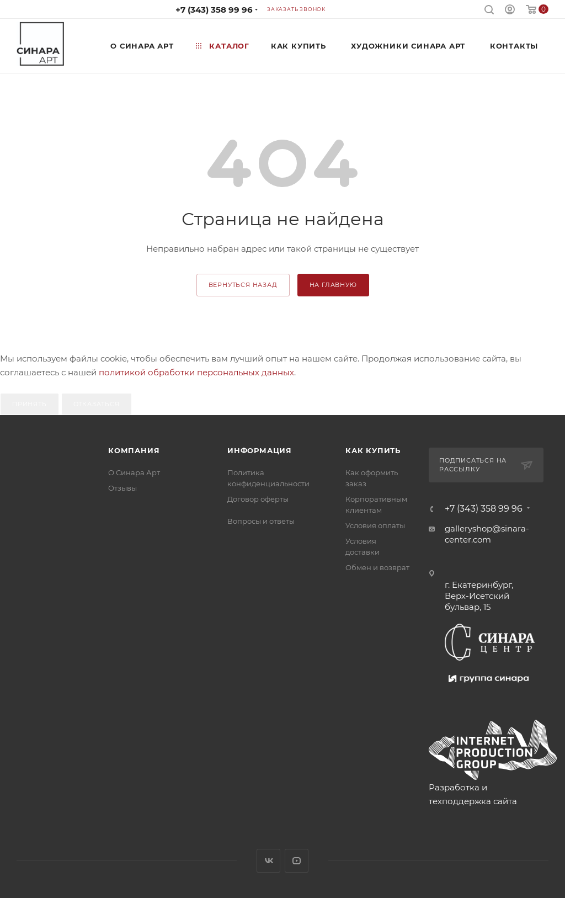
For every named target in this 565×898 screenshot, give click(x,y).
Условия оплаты (375, 525)
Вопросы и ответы (261, 521)
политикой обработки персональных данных (196, 372)
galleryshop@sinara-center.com (487, 534)
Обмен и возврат (377, 567)
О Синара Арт (134, 472)
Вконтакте (268, 861)
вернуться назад (243, 285)
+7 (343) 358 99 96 (214, 9)
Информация (259, 450)
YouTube (296, 861)
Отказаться (96, 404)
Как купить (373, 450)
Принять (29, 404)
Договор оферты (258, 499)
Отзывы (122, 487)
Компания (133, 450)
